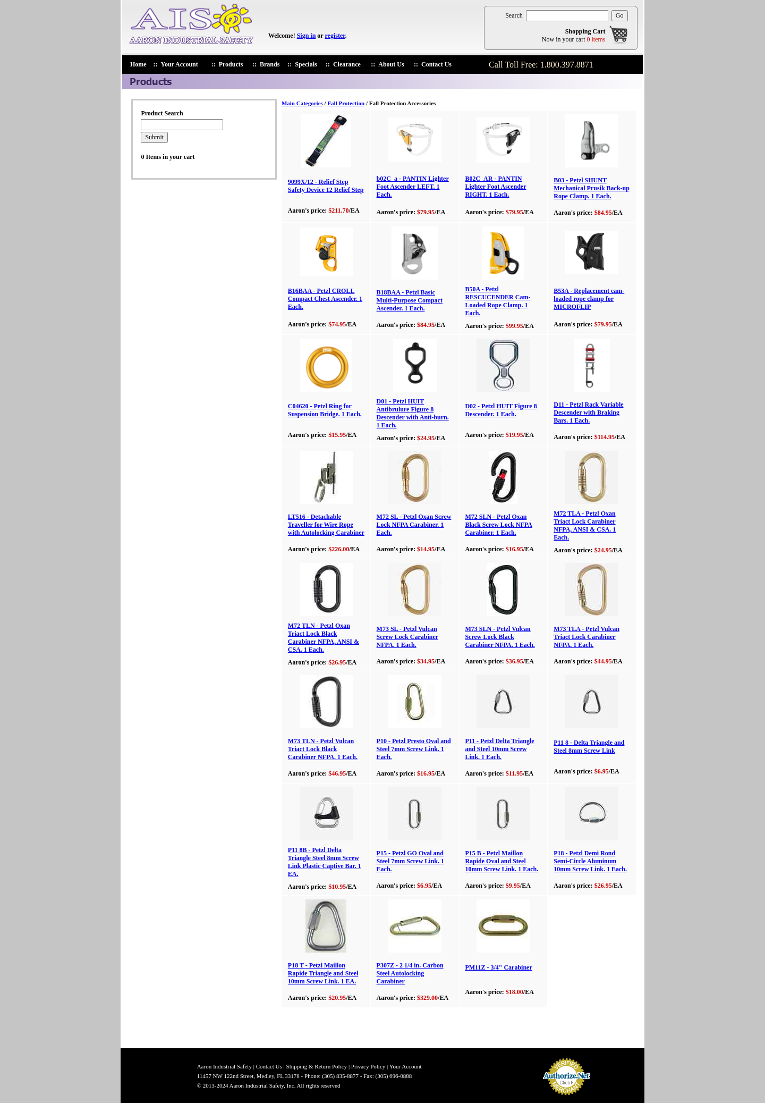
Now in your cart (574, 39)
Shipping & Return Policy (316, 1066)
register (335, 35)
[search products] (567, 15)
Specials (306, 64)
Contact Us (436, 64)
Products (231, 64)
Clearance (347, 64)
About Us (391, 64)
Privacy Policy (368, 1066)
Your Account (179, 64)
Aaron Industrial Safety (224, 1066)
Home (138, 64)
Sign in (306, 35)
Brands (269, 64)
